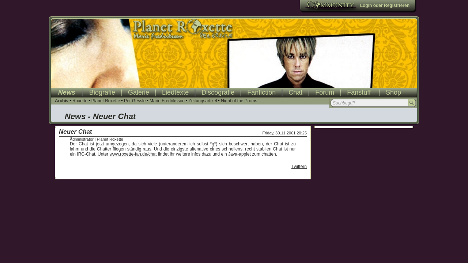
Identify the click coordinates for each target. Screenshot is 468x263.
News (66, 92)
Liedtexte (175, 92)
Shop (393, 92)
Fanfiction (261, 92)
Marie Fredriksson (167, 100)
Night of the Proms (239, 100)
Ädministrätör (82, 139)
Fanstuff (359, 92)
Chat (295, 92)
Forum (324, 92)
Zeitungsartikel (203, 100)
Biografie (102, 92)
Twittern (299, 166)
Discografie (217, 92)
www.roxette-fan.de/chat (133, 154)
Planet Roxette (105, 100)
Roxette (79, 100)
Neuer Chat (75, 131)
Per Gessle (135, 100)
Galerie (138, 92)
